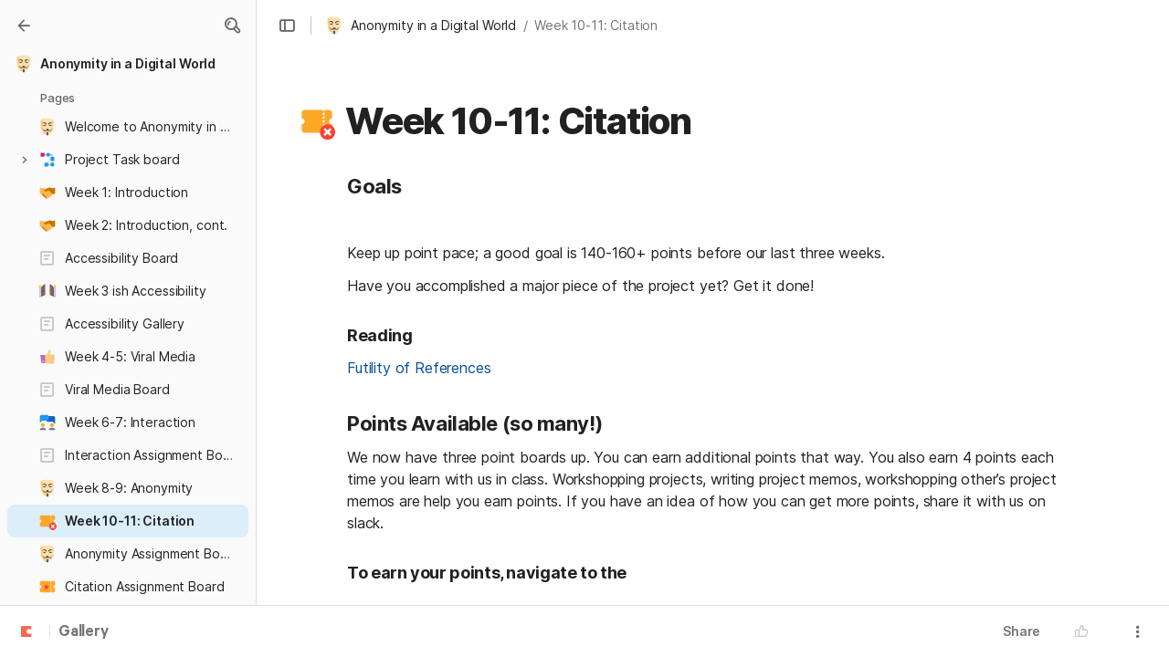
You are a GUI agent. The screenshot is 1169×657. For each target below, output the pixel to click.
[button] (232, 25)
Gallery (83, 632)
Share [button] (1021, 631)
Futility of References (418, 368)
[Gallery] (24, 25)
